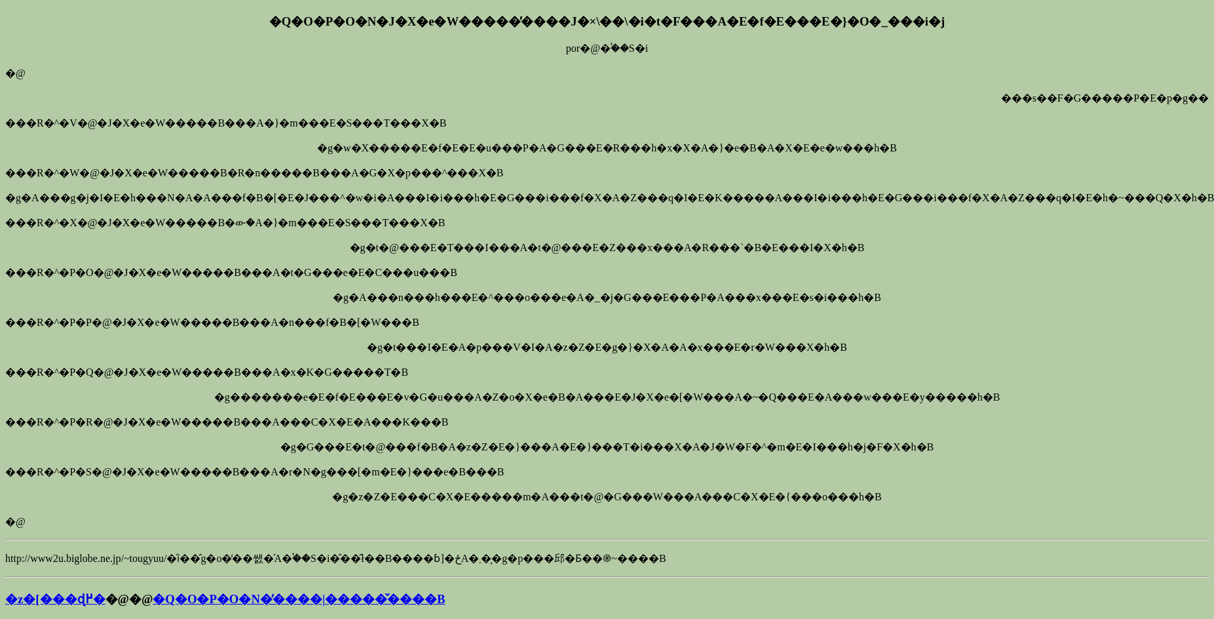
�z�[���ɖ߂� (55, 599)
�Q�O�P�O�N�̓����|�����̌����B (299, 599)
